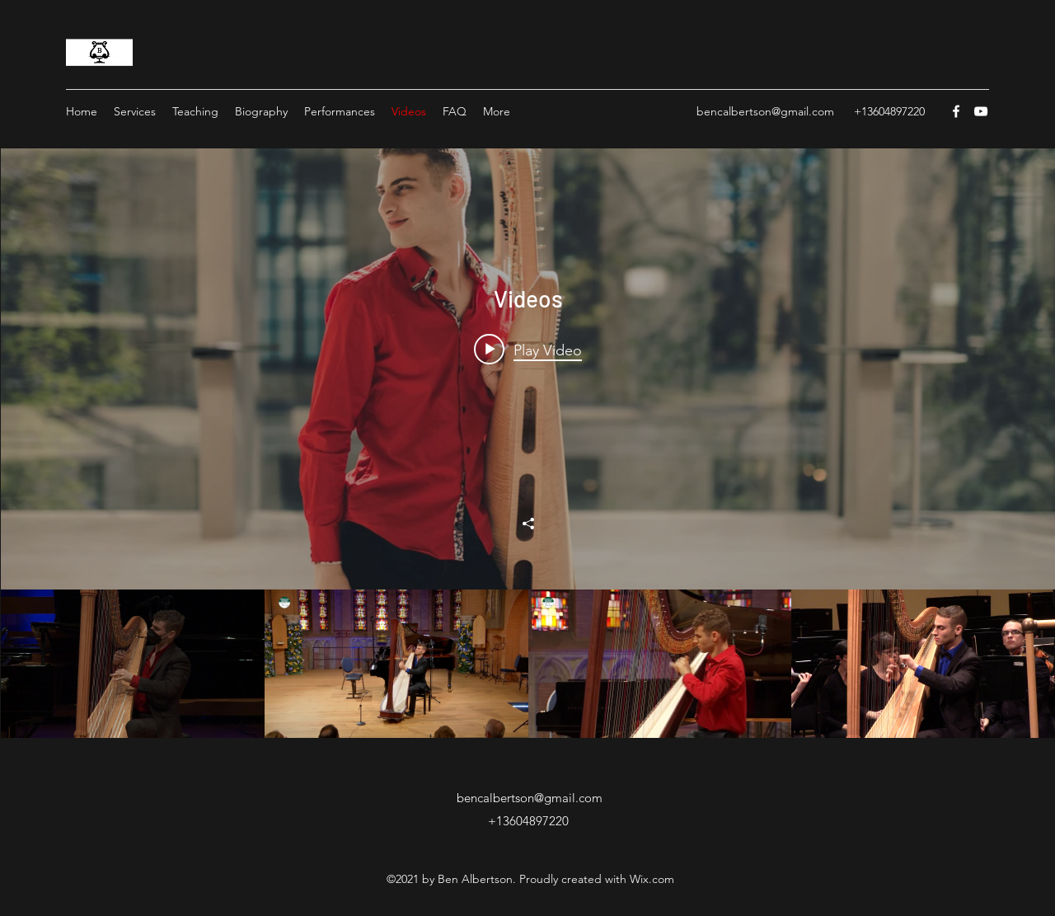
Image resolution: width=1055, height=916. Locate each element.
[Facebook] (956, 111)
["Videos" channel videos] (528, 664)
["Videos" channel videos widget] (528, 443)
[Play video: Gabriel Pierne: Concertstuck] (528, 349)
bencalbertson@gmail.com (765, 111)
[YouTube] (981, 111)
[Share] (528, 523)
